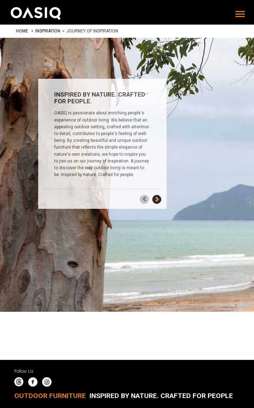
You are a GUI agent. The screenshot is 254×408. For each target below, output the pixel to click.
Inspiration (47, 31)
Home (22, 31)
